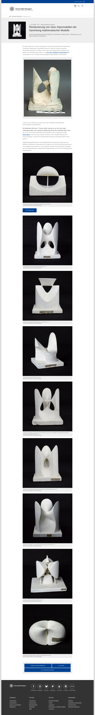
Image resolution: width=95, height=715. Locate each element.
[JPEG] (47, 177)
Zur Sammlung (29, 209)
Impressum (32, 699)
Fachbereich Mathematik (16, 15)
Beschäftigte (13, 701)
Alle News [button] (61, 664)
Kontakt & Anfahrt (54, 699)
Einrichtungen (72, 704)
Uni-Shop (51, 708)
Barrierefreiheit (33, 704)
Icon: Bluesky (46, 685)
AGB (30, 708)
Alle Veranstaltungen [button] (47, 669)
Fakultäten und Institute (75, 701)
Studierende (13, 699)
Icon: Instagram (40, 685)
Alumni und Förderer (15, 704)
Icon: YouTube (59, 685)
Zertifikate (32, 705)
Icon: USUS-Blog (72, 685)
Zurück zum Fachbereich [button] (38, 664)
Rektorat (70, 699)
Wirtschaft (12, 705)
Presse (50, 701)
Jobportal (51, 704)
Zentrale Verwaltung (73, 705)
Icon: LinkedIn (65, 685)
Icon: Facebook (33, 685)
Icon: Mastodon (52, 685)
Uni (78, 1)
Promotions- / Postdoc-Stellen (57, 705)
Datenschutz (32, 701)
